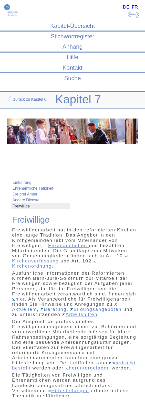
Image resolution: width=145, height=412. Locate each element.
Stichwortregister (72, 36)
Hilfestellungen (68, 390)
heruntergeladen (87, 367)
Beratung (53, 309)
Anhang (72, 46)
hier (18, 299)
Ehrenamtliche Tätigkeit (32, 188)
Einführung (21, 182)
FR (135, 7)
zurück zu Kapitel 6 (29, 99)
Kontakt (72, 67)
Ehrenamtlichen (67, 245)
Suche (72, 78)
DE (126, 7)
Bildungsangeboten (96, 309)
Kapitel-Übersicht (72, 25)
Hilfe (72, 57)
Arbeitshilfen (79, 314)
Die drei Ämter (24, 194)
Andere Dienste (25, 200)
